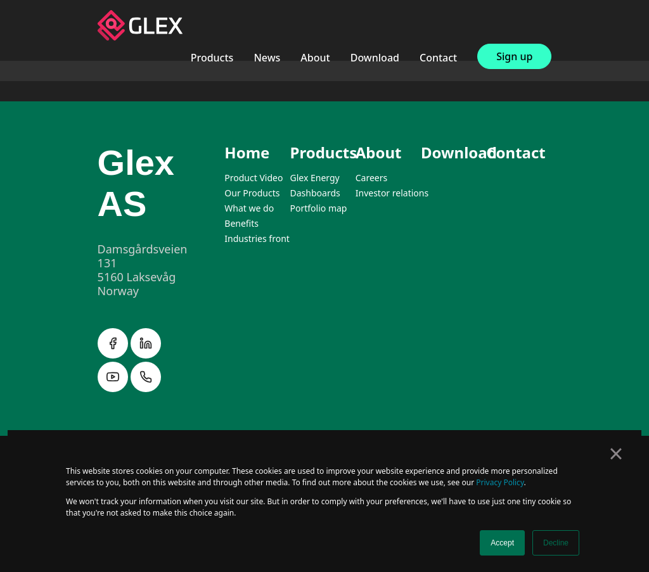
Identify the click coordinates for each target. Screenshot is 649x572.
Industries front (257, 238)
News (267, 58)
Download (374, 58)
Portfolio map (318, 208)
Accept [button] (502, 542)
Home (246, 152)
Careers (371, 178)
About (315, 58)
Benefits (241, 223)
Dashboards (315, 193)
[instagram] (114, 388)
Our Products (252, 193)
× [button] (615, 453)
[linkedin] (146, 355)
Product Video (253, 178)
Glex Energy (315, 178)
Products (212, 58)
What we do (249, 208)
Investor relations (392, 193)
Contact (438, 58)
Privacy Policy (500, 482)
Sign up (514, 56)
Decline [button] (556, 542)
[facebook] (114, 355)
